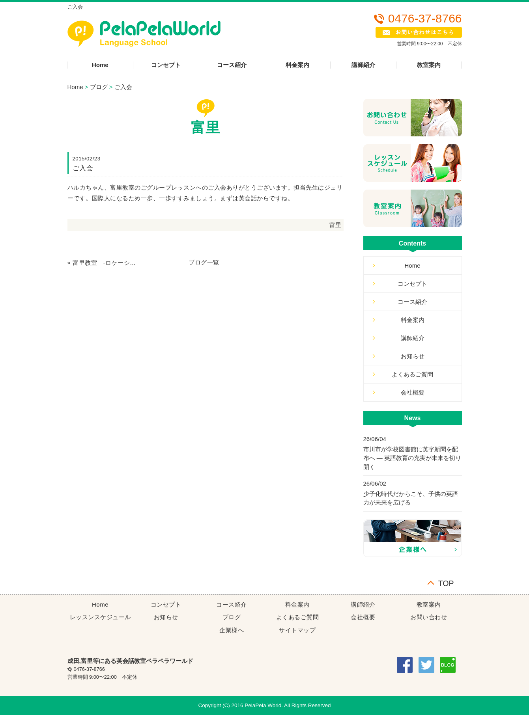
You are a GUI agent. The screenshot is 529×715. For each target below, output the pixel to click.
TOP (446, 583)
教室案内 (429, 64)
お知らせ (412, 356)
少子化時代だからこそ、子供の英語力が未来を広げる (410, 498)
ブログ (99, 87)
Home (100, 64)
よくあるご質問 (412, 374)
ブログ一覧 (204, 262)
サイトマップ (297, 630)
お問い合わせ (428, 617)
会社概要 (412, 392)
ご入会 (123, 87)
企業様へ (231, 630)
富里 (335, 225)
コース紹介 (232, 64)
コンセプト (166, 64)
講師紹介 (363, 64)
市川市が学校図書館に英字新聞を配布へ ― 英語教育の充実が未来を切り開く (412, 458)
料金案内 (297, 64)
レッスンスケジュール (100, 617)
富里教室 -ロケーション (104, 262)
